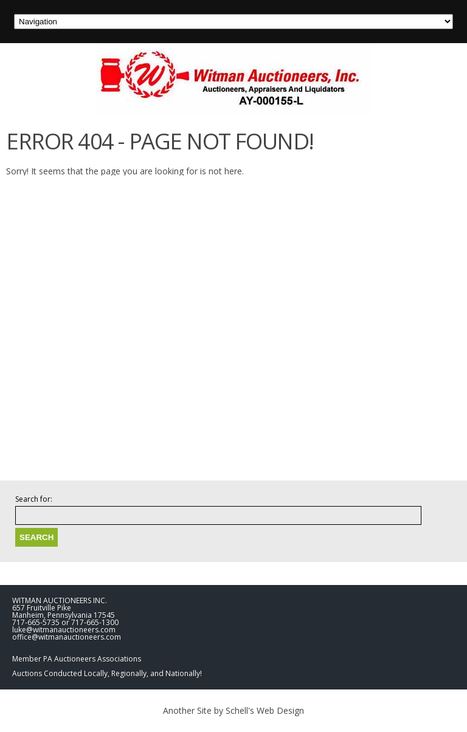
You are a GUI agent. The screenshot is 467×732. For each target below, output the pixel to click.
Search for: (33, 499)
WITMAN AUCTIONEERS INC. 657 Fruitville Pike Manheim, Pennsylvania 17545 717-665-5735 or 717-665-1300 (65, 611)
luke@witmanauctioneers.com (64, 629)
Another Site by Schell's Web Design (233, 710)
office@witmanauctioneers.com (66, 637)
